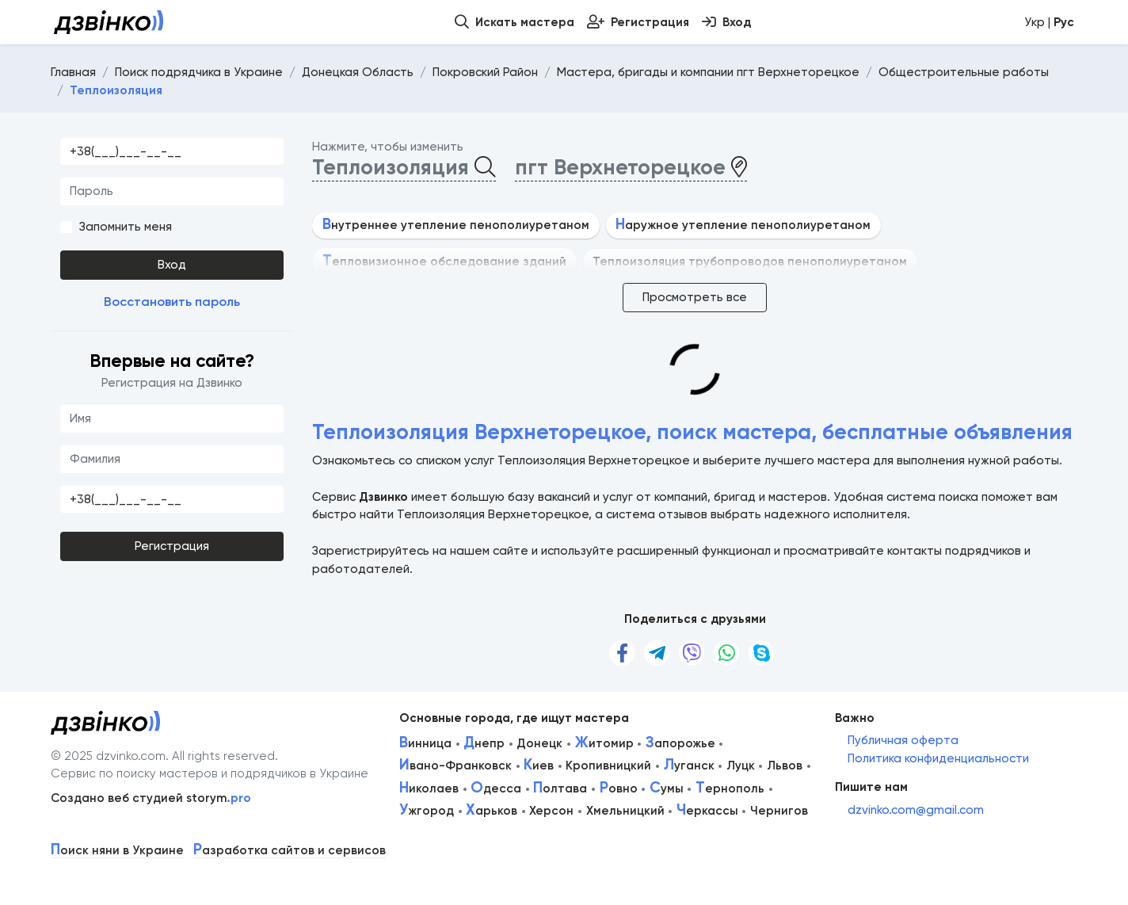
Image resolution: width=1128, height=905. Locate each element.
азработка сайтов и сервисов (289, 850)
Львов (784, 765)
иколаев (429, 788)
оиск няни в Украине (117, 850)
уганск (689, 765)
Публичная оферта (903, 740)
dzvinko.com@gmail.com (916, 810)
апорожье (680, 743)
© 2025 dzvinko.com (108, 756)
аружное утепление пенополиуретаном (743, 225)
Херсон (551, 811)
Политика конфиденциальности (938, 758)
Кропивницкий (608, 765)
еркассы (707, 811)
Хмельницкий (625, 811)
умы (667, 788)
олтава (560, 788)
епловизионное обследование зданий (444, 261)
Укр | (1049, 22)
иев (539, 765)
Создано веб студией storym (151, 798)
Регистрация (172, 546)
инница (425, 743)
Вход (172, 265)
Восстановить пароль (172, 301)
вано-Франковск (455, 765)
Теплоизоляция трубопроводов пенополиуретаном (750, 261)
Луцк (740, 765)
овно (619, 788)
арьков (491, 811)
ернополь (729, 788)
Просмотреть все (694, 297)
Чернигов (779, 811)
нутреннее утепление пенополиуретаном (455, 225)
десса (496, 788)
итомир (604, 743)
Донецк (539, 743)
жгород (426, 811)
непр (484, 743)
